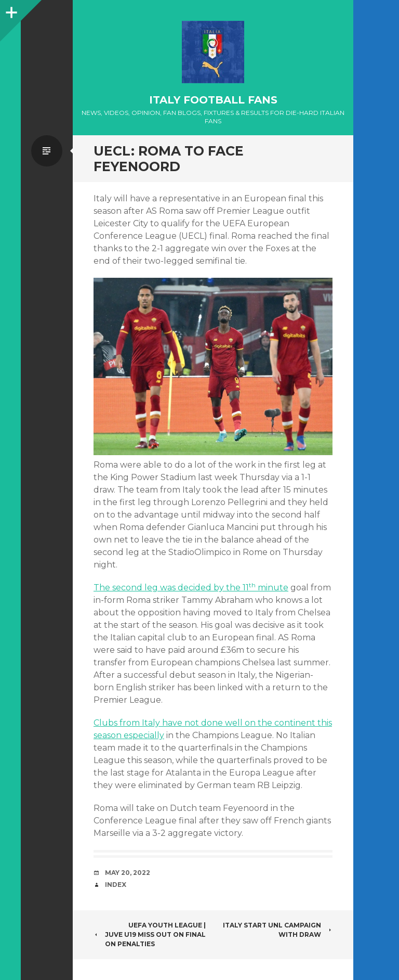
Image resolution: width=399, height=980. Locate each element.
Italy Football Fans (213, 100)
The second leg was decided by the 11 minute (191, 587)
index (115, 884)
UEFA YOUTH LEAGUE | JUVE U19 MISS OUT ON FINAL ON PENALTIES (150, 934)
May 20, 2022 (127, 872)
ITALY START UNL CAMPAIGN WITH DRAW (277, 929)
